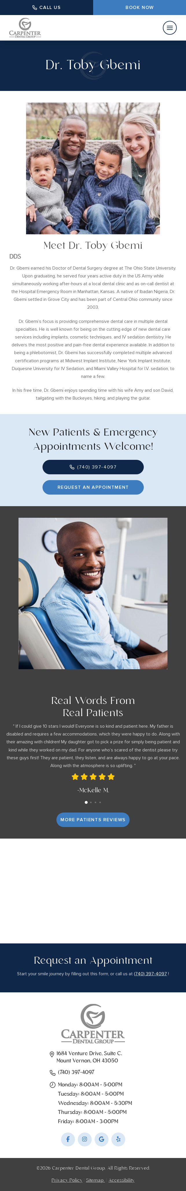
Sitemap (95, 1180)
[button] (170, 28)
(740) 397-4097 (150, 974)
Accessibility (121, 1180)
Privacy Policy (66, 1180)
